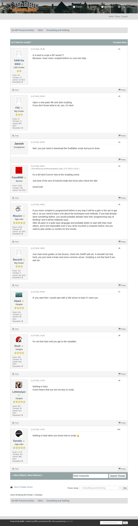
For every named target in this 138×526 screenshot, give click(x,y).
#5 (119, 204)
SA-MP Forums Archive (22, 30)
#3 (119, 142)
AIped (17, 301)
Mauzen (17, 216)
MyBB (22, 521)
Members (107, 7)
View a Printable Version (23, 487)
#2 (119, 96)
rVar (17, 107)
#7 (119, 292)
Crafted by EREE (31, 521)
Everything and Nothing (58, 30)
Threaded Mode (120, 42)
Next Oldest (20, 475)
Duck (17, 346)
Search (92, 7)
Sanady (17, 440)
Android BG (46, 521)
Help (121, 7)
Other (40, 30)
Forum (77, 7)
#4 (119, 166)
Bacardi (17, 259)
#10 (118, 429)
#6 (119, 248)
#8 (119, 335)
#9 (119, 380)
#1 (119, 49)
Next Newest (34, 475)
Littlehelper (19, 392)
